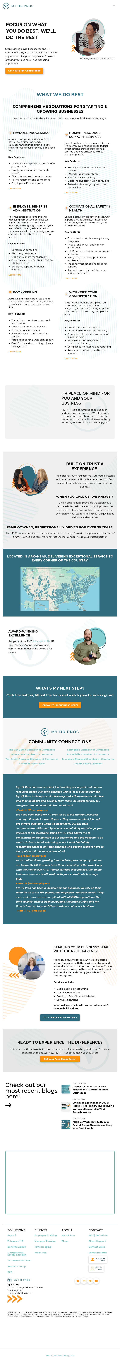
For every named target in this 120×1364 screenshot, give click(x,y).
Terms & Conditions (53, 1356)
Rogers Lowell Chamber (88, 763)
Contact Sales (97, 1247)
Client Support (97, 1241)
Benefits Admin (16, 1247)
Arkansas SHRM (41, 641)
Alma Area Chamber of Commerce (32, 754)
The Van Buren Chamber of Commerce (32, 749)
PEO (9, 1272)
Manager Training (45, 1241)
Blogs (65, 1241)
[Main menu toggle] (114, 6)
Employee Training (45, 1235)
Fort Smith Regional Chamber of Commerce (31, 759)
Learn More (14, 188)
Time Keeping (42, 1247)
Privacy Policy (69, 1356)
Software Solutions (19, 1260)
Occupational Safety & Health (16, 1253)
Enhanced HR (15, 1241)
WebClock (40, 1252)
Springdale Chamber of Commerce (88, 749)
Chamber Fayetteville (32, 763)
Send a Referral (98, 1252)
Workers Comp (16, 1266)
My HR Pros (68, 1235)
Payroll (11, 1235)
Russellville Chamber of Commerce (88, 754)
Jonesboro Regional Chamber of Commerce (88, 759)
